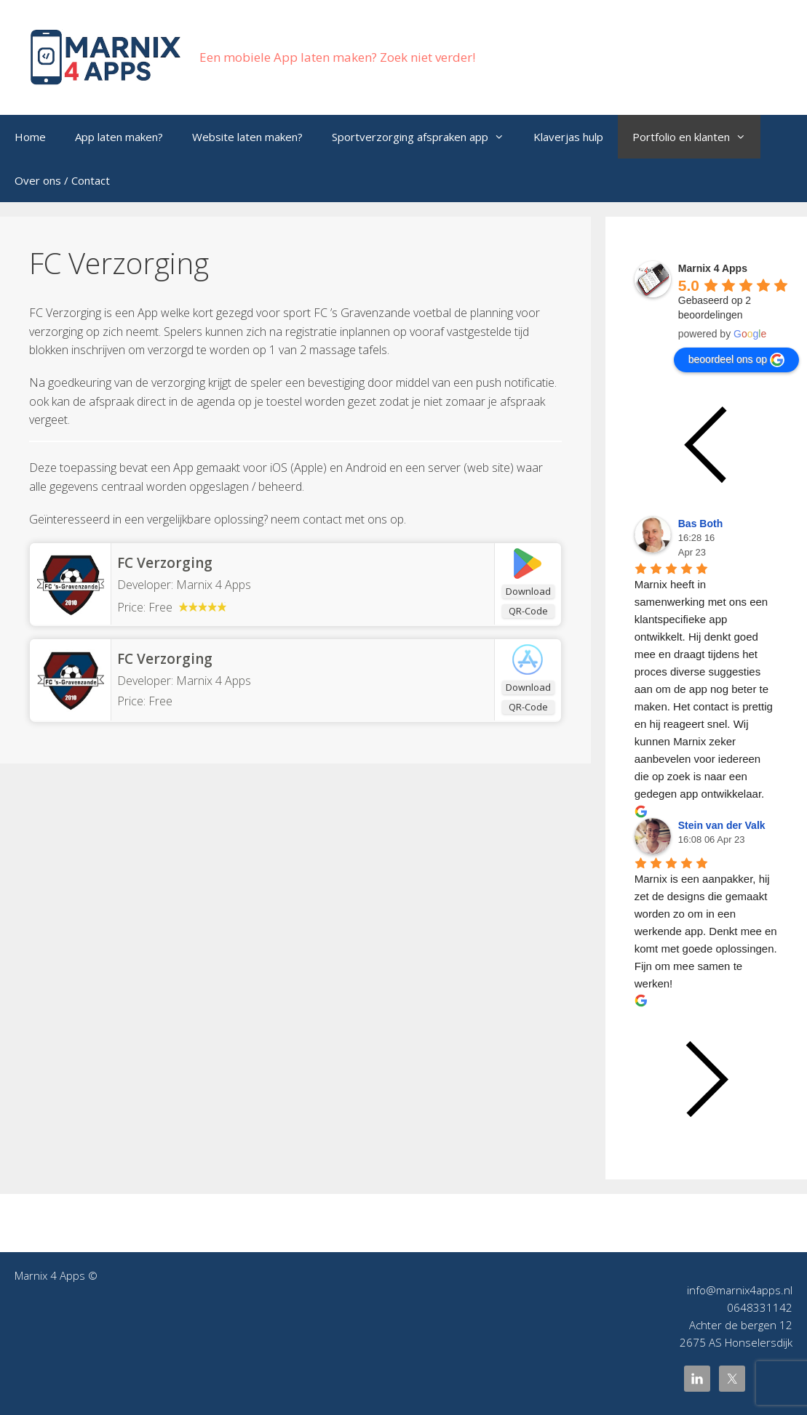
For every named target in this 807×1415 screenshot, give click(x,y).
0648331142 (759, 1307)
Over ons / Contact (62, 180)
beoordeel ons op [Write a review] (736, 360)
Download (528, 591)
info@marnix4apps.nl (739, 1290)
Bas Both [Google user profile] (700, 523)
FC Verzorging (164, 562)
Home (30, 136)
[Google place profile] (712, 268)
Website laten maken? (247, 136)
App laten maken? (119, 136)
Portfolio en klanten (696, 137)
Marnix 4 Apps (213, 681)
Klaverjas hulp (568, 136)
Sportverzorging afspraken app (425, 137)
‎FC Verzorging (164, 658)
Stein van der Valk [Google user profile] (722, 825)
